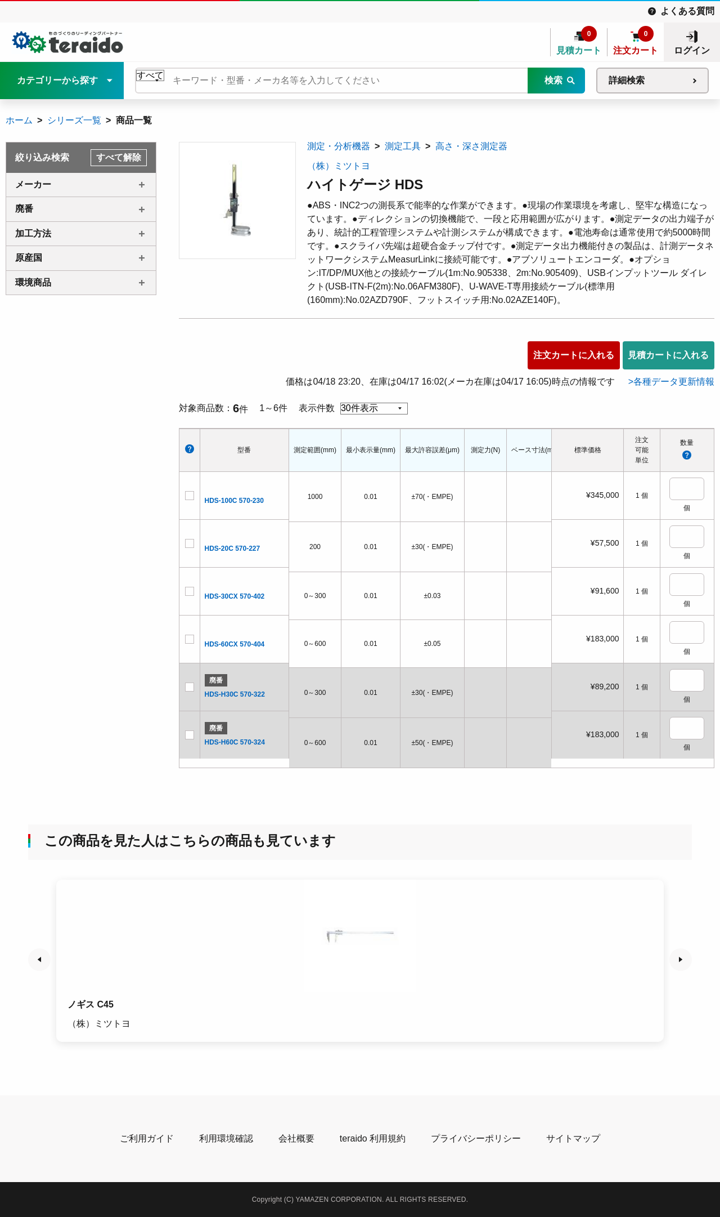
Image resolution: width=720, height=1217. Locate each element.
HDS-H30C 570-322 (235, 694)
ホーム (19, 120)
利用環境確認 (226, 1138)
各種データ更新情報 (673, 381)
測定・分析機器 (338, 146)
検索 (553, 80)
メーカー (33, 184)
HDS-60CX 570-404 (235, 644)
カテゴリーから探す (57, 80)
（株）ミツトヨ (338, 166)
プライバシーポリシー (476, 1138)
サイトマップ (573, 1138)
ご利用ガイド (147, 1138)
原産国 (28, 257)
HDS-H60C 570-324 (235, 742)
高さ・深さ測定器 (471, 146)
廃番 (24, 208)
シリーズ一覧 (74, 120)
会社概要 (296, 1138)
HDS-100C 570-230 (234, 501)
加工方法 (33, 233)
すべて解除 (118, 157)
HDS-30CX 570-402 (235, 596)
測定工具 (403, 146)
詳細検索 (627, 80)
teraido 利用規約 (373, 1138)
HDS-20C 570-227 (232, 548)
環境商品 (33, 282)
